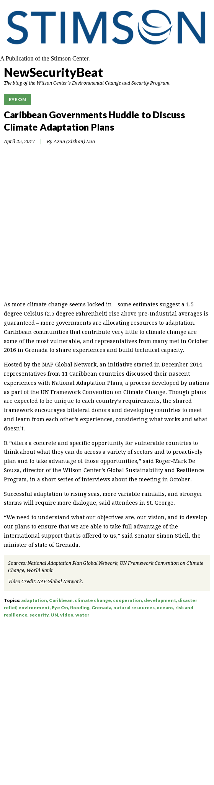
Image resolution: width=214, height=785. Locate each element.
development (160, 600)
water (82, 615)
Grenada (101, 607)
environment (34, 607)
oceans (165, 607)
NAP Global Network (59, 581)
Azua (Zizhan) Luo (74, 141)
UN (54, 615)
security (39, 615)
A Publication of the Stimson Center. (45, 58)
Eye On (17, 99)
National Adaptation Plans (87, 383)
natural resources (134, 607)
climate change (93, 600)
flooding (80, 607)
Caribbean (61, 600)
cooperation (127, 600)
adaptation (34, 600)
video (67, 615)
